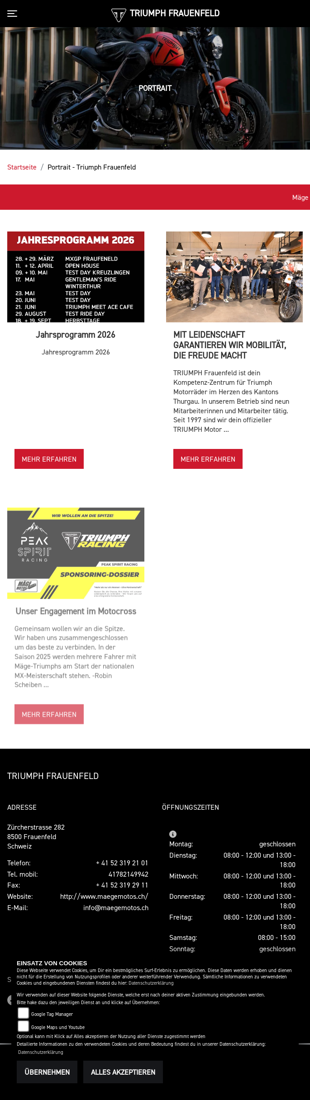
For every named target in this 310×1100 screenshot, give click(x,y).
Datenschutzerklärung (151, 983)
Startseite (22, 166)
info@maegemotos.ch (115, 907)
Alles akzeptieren (123, 1071)
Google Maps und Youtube (58, 1027)
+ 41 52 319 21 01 (122, 862)
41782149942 (128, 873)
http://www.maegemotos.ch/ (104, 896)
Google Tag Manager (52, 1014)
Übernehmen (47, 1071)
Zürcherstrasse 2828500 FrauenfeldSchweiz (36, 836)
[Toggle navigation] (14, 13)
